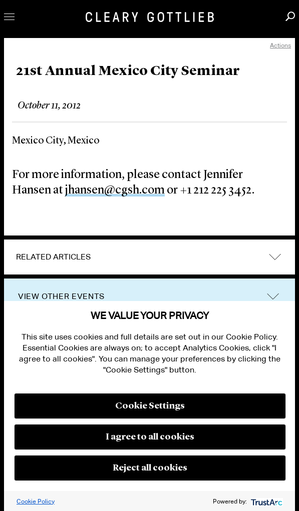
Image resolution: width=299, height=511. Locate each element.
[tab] (149, 257)
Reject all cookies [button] (150, 468)
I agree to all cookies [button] (150, 437)
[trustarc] (265, 501)
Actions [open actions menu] (280, 45)
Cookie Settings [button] (150, 406)
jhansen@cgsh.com (115, 190)
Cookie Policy (36, 501)
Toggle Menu (9, 17)
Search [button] (290, 16)
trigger (273, 297)
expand (275, 257)
